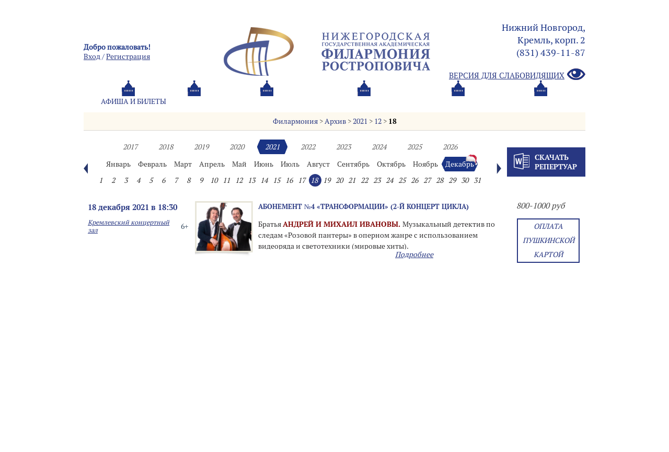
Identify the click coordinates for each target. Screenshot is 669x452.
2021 (360, 121)
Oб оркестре (392, 101)
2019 (201, 147)
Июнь (263, 164)
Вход (92, 56)
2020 (236, 147)
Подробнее (414, 254)
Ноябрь (425, 164)
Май (239, 164)
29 (452, 180)
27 (427, 180)
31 (477, 180)
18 (392, 121)
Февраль (152, 164)
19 (326, 180)
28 (439, 180)
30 (464, 180)
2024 (379, 147)
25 (402, 180)
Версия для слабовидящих (517, 74)
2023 (343, 147)
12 (378, 121)
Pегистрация (128, 56)
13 (251, 180)
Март (183, 164)
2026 (450, 147)
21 (351, 180)
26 (414, 180)
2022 (308, 147)
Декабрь (459, 164)
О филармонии (308, 101)
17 (301, 180)
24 (389, 180)
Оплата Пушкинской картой (548, 240)
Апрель (212, 164)
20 (339, 180)
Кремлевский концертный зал (128, 226)
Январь (118, 164)
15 (276, 180)
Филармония (295, 121)
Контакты (466, 101)
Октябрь (391, 164)
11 (226, 180)
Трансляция (541, 101)
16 (289, 180)
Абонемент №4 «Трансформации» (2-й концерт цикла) (363, 206)
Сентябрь (353, 164)
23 (376, 180)
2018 (165, 147)
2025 (414, 147)
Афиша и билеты (133, 101)
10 (213, 180)
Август (318, 164)
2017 (130, 147)
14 (264, 180)
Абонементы (222, 101)
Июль (290, 164)
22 (364, 180)
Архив (335, 121)
